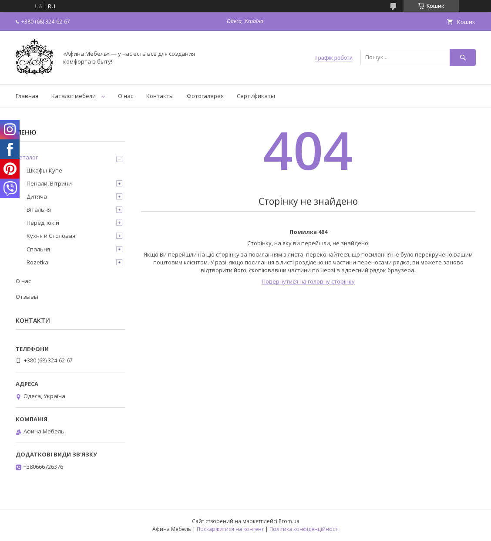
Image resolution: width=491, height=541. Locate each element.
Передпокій (43, 223)
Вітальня (39, 209)
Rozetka (37, 262)
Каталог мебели (73, 96)
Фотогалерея (205, 96)
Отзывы (27, 297)
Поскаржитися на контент (230, 529)
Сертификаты (256, 96)
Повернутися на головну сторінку (308, 281)
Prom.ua (289, 521)
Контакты (160, 96)
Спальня (38, 249)
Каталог (27, 157)
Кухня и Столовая (51, 236)
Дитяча (37, 196)
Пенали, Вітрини (49, 183)
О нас (125, 96)
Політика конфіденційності (304, 529)
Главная (27, 96)
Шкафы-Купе (44, 170)
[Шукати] (463, 57)
